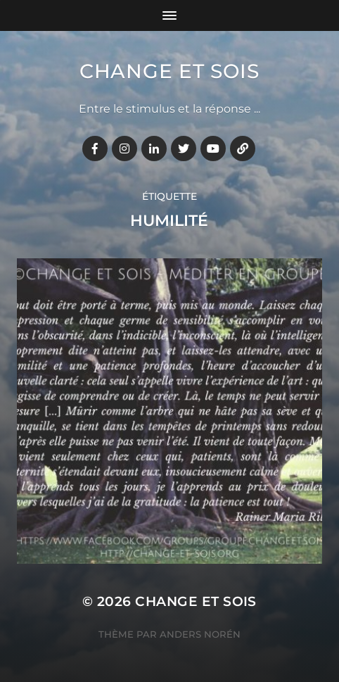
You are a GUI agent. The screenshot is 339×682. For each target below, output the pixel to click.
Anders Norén (200, 634)
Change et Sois (169, 71)
